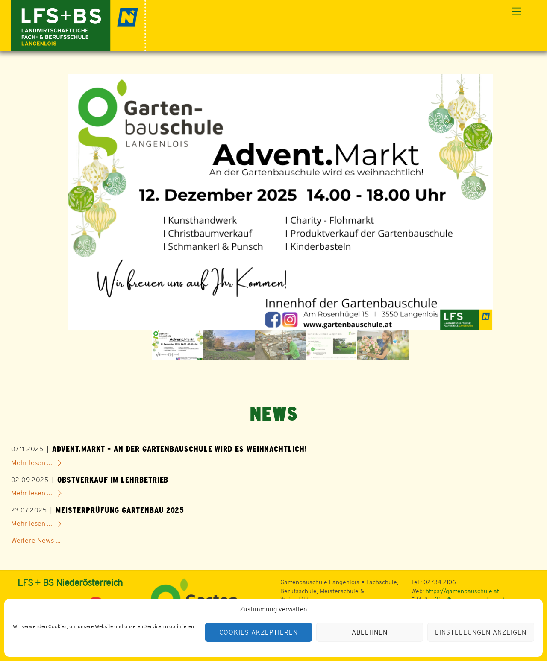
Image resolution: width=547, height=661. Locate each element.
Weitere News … (36, 540)
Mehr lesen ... (31, 463)
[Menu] (516, 11)
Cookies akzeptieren (258, 632)
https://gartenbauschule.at (462, 591)
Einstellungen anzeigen (480, 632)
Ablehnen (370, 632)
